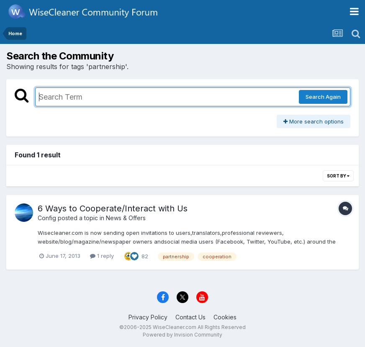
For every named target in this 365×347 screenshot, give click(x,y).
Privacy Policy (148, 317)
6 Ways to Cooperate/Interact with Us (113, 208)
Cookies (224, 317)
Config (47, 217)
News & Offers (126, 217)
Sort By (338, 175)
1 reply (102, 255)
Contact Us (190, 317)
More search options (313, 121)
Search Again (323, 96)
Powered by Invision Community (182, 335)
